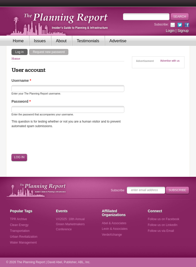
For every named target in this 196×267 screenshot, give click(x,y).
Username (21, 80)
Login (170, 31)
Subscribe (117, 190)
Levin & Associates (115, 229)
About (61, 41)
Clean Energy (19, 225)
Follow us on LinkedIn (162, 225)
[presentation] (50, 141)
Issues (40, 41)
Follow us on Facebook (163, 219)
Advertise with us (170, 60)
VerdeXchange (112, 234)
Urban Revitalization (23, 236)
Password (21, 101)
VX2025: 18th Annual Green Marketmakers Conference (70, 224)
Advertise (118, 41)
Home (18, 41)
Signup (183, 31)
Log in (21, 52)
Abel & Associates (114, 223)
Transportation (20, 231)
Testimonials (88, 41)
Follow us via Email (161, 231)
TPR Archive (18, 219)
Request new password (49, 52)
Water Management (23, 242)
